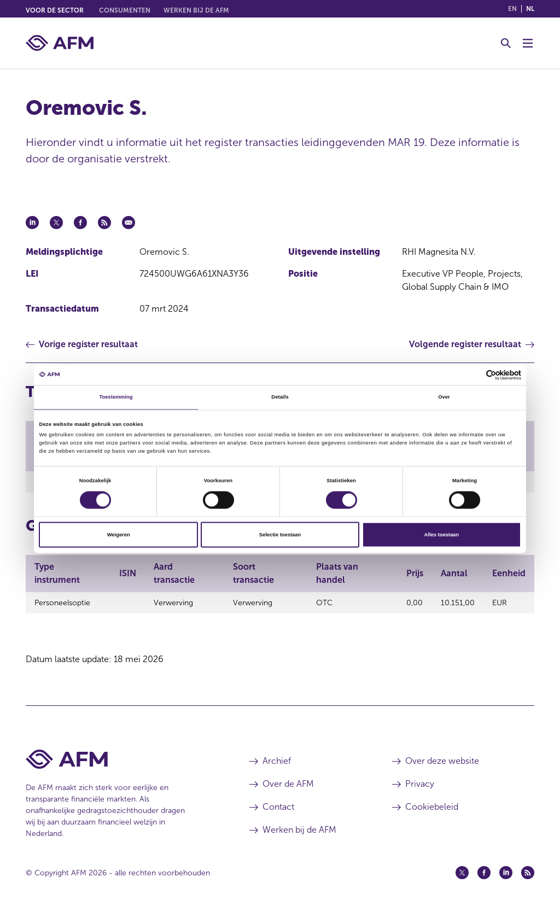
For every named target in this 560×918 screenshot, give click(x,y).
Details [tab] (279, 397)
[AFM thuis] (60, 43)
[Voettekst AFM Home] (121, 762)
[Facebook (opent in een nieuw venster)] (484, 875)
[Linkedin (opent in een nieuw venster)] (505, 875)
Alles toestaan (441, 534)
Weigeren (118, 534)
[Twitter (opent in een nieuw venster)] (462, 875)
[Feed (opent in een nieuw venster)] (527, 875)
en (512, 9)
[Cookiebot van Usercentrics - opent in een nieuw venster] (473, 375)
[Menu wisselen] (527, 43)
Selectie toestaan (280, 534)
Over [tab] (444, 397)
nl (530, 9)
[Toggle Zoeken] (505, 43)
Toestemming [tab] (115, 397)
